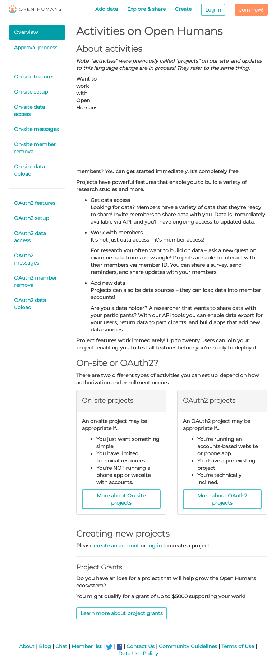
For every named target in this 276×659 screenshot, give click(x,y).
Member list (87, 646)
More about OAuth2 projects (222, 499)
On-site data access (29, 110)
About (26, 646)
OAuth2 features (34, 203)
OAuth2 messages (26, 259)
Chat (61, 646)
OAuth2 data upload (30, 304)
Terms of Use (237, 646)
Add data (106, 9)
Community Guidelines (188, 646)
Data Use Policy (138, 653)
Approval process (36, 47)
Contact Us (140, 646)
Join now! (251, 9)
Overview (26, 32)
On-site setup (31, 92)
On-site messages (36, 129)
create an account (116, 545)
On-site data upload (29, 170)
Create (183, 9)
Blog (45, 646)
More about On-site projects (121, 499)
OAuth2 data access (30, 237)
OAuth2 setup (31, 218)
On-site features (34, 76)
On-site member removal (35, 148)
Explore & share (146, 9)
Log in (213, 9)
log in (154, 545)
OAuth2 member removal (35, 281)
